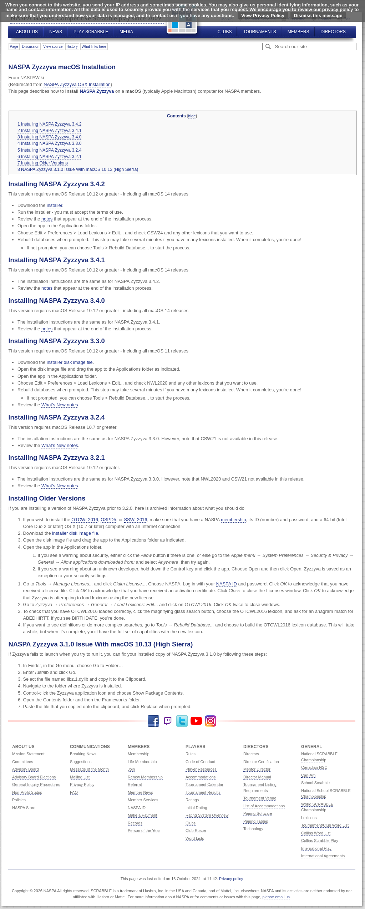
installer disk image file (70, 362)
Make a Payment (142, 815)
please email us (276, 897)
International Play (316, 848)
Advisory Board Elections (34, 777)
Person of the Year (144, 830)
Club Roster (196, 830)
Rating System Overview (207, 815)
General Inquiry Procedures (36, 784)
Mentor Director (256, 769)
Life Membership (142, 762)
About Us (27, 31)
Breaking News (83, 754)
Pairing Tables (255, 821)
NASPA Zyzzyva (97, 91)
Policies (19, 800)
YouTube (196, 721)
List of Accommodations (264, 806)
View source (52, 47)
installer (54, 205)
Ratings (192, 800)
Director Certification (261, 762)
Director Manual (257, 777)
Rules (191, 754)
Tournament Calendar (204, 784)
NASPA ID (226, 583)
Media (126, 31)
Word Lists (195, 838)
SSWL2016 (135, 519)
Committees (22, 762)
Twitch (167, 721)
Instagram (210, 721)
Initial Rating (196, 808)
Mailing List (80, 777)
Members (298, 31)
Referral (135, 784)
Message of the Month (89, 769)
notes (46, 219)
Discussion (30, 47)
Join (131, 769)
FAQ (74, 792)
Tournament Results (203, 792)
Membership (138, 754)
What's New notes (59, 404)
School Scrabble (315, 783)
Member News (140, 792)
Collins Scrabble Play (319, 840)
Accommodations (201, 777)
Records (135, 823)
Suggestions (81, 762)
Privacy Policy (82, 784)
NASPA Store (23, 808)
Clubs (224, 31)
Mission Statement (28, 754)
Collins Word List (315, 833)
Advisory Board (25, 769)
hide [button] (192, 116)
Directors (333, 31)
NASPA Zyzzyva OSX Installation (77, 84)
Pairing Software (257, 813)
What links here (94, 47)
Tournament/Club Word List (325, 825)
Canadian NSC (314, 767)
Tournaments (259, 31)
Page (14, 47)
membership (233, 519)
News (55, 31)
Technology (253, 829)
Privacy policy (231, 879)
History (72, 47)
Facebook (153, 721)
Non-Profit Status (27, 792)
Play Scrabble (90, 31)
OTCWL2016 (84, 519)
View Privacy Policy (262, 15)
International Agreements (323, 856)
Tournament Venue (259, 798)
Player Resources (201, 769)
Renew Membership (145, 777)
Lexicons (308, 818)
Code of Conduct (200, 762)
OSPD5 (108, 519)
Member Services (143, 800)
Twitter (182, 721)
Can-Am (308, 775)
